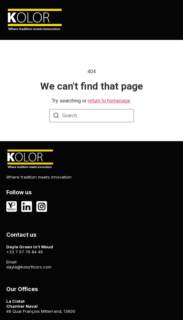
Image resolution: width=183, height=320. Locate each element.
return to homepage (109, 101)
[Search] (56, 116)
